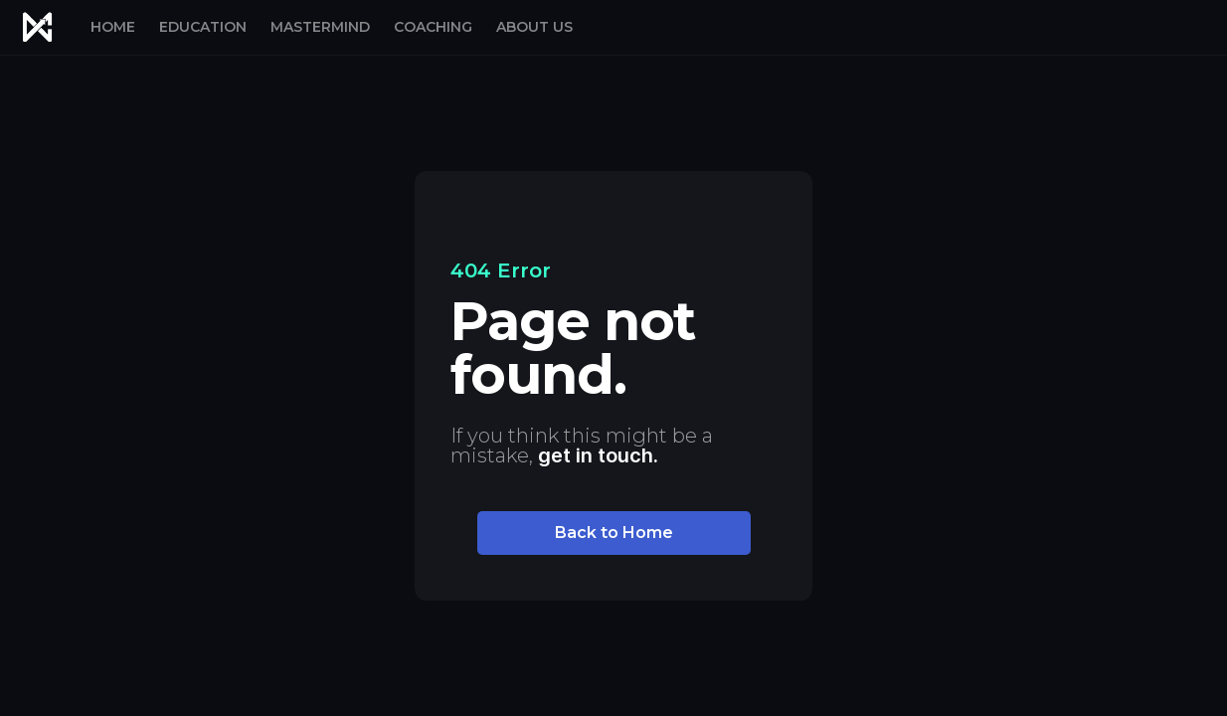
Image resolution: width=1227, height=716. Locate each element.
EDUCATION (203, 27)
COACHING (433, 27)
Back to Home (614, 532)
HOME (112, 27)
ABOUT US (534, 27)
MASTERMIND (320, 27)
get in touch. (598, 455)
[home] (37, 27)
